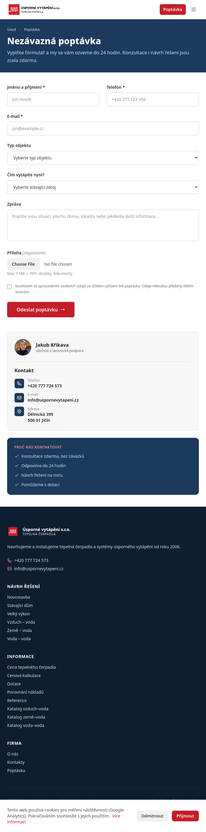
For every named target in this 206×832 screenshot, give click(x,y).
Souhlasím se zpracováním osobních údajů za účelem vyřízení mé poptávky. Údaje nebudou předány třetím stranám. (104, 288)
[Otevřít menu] (193, 9)
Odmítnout (152, 816)
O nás (12, 754)
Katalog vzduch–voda (27, 708)
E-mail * (15, 116)
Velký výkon (18, 614)
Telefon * (116, 87)
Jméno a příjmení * (26, 87)
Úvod (11, 29)
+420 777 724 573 (45, 386)
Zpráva (14, 204)
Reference (17, 700)
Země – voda (19, 630)
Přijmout (185, 816)
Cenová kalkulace (24, 675)
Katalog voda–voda (25, 725)
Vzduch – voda (21, 622)
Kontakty (15, 762)
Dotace (14, 684)
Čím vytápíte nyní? (25, 175)
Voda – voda (19, 638)
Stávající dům (20, 605)
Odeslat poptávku (41, 309)
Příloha (26, 253)
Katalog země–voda (26, 717)
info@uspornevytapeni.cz (53, 400)
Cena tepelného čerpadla (31, 667)
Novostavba (18, 597)
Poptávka (172, 9)
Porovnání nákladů (25, 692)
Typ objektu (19, 145)
